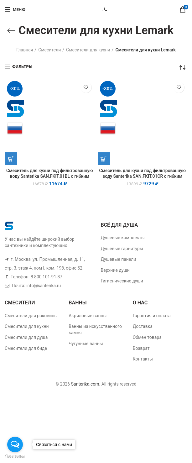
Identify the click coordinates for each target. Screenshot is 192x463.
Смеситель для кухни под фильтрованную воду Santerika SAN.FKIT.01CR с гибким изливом (142, 176)
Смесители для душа (26, 337)
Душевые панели (118, 259)
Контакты (143, 358)
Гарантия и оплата (152, 315)
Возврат (141, 348)
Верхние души (115, 270)
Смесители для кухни (88, 49)
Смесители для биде (26, 348)
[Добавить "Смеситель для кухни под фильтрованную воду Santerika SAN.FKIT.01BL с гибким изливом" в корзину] (11, 158)
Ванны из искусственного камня (95, 329)
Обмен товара (147, 337)
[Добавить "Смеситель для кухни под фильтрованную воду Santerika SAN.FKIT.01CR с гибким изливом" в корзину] (104, 158)
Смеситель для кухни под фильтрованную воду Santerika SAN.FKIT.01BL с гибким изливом (49, 176)
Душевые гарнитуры (122, 248)
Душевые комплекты (123, 237)
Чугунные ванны (86, 343)
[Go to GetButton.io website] (15, 457)
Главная (24, 49)
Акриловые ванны (87, 315)
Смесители (49, 49)
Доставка (143, 326)
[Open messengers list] (15, 444)
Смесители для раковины (31, 315)
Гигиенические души (122, 280)
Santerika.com (85, 384)
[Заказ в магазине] (182, 67)
